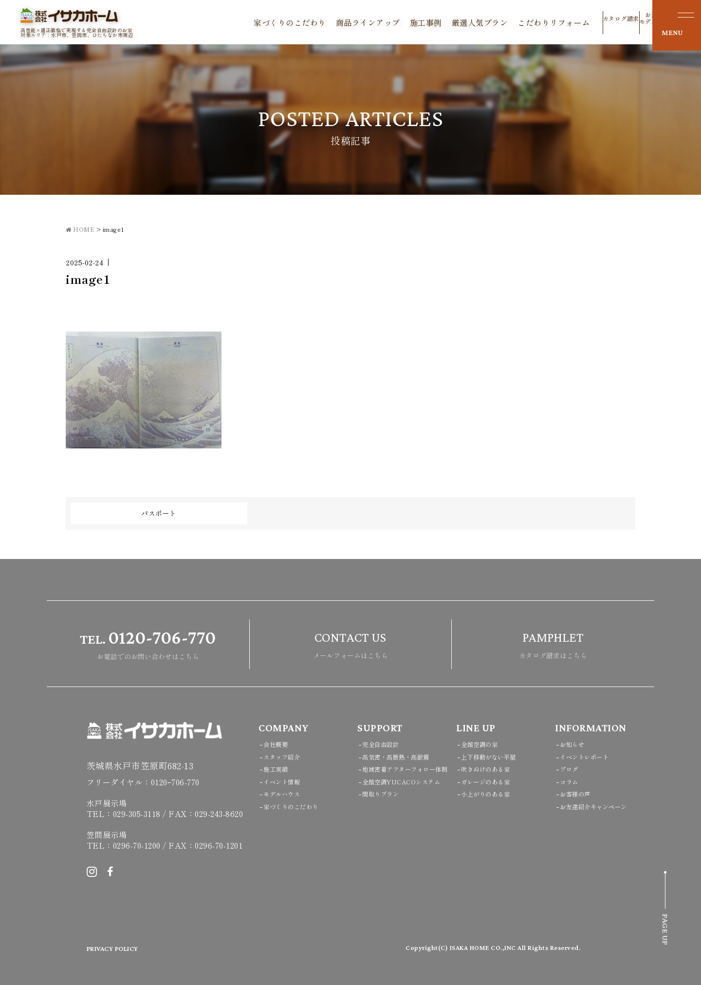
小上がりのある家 (491, 793)
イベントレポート (590, 756)
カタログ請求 (592, 24)
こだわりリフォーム (526, 22)
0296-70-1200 (137, 845)
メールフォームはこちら (350, 643)
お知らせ (575, 744)
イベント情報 (286, 781)
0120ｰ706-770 (175, 782)
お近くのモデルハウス (629, 21)
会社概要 (278, 744)
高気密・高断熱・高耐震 (403, 756)
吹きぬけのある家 (491, 768)
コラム (571, 781)
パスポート (159, 513)
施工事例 (398, 22)
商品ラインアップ (340, 22)
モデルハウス (286, 793)
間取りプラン (384, 819)
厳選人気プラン (452, 22)
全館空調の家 (483, 744)
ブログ (571, 768)
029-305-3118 (137, 813)
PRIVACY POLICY (120, 948)
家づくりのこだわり (262, 22)
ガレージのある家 (491, 781)
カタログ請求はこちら (553, 643)
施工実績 (278, 768)
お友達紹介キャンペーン (601, 806)
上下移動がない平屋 (495, 756)
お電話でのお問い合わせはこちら (148, 643)
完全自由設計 (384, 744)
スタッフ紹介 (286, 756)
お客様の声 (579, 793)
